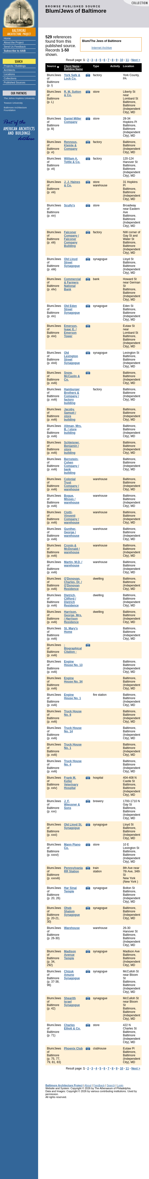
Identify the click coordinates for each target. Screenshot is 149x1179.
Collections (10, 78)
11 (127, 60)
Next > (135, 60)
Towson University (13, 102)
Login (120, 1085)
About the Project (14, 42)
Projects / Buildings (15, 65)
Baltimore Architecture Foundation (15, 108)
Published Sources (14, 82)
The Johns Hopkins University (19, 98)
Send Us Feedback (15, 46)
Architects (9, 70)
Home (7, 38)
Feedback (99, 1085)
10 (121, 60)
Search (111, 1085)
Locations (9, 74)
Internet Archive (102, 48)
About (88, 1085)
